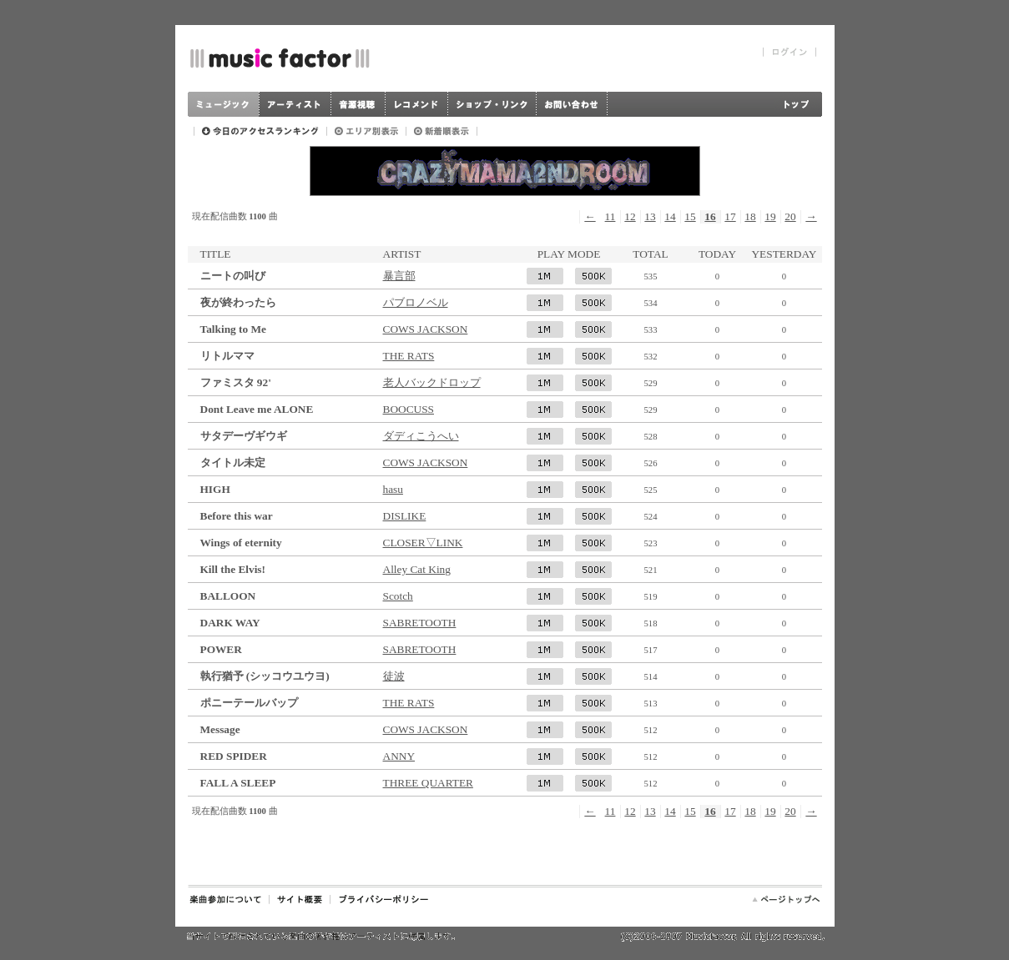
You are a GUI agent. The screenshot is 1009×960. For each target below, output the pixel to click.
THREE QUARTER (428, 783)
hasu (393, 489)
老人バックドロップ (432, 382)
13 (649, 216)
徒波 (394, 676)
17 (729, 216)
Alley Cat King (417, 569)
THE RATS (409, 355)
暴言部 (399, 275)
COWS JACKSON (425, 329)
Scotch (398, 596)
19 (769, 216)
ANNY (399, 756)
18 (749, 216)
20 (789, 216)
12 (629, 216)
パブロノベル (415, 302)
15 (689, 216)
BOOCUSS (408, 409)
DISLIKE (404, 516)
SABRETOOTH (420, 622)
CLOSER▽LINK (423, 542)
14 (669, 216)
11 (610, 216)
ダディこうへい (421, 436)
